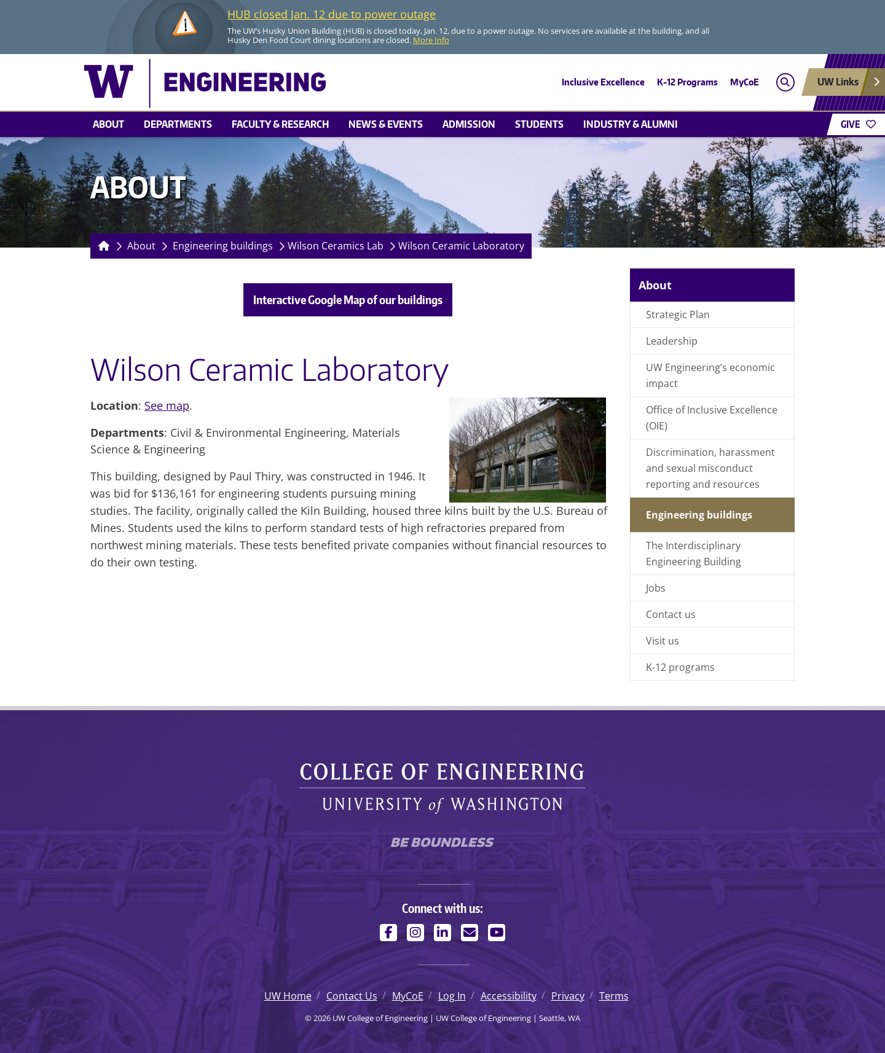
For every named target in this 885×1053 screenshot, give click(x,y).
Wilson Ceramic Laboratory (461, 245)
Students (539, 124)
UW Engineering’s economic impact (710, 375)
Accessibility (509, 996)
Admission (468, 124)
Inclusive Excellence (603, 82)
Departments (178, 124)
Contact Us (351, 996)
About (108, 124)
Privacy (567, 996)
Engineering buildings (223, 245)
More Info (431, 39)
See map (166, 405)
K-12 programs (680, 667)
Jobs (656, 588)
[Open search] (785, 82)
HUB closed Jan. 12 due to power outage (331, 14)
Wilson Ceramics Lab (336, 245)
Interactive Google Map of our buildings (347, 299)
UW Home (288, 996)
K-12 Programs (687, 82)
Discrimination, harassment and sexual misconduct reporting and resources (710, 468)
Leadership (672, 341)
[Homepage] (101, 246)
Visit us (662, 641)
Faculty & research (280, 124)
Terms (614, 996)
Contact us (671, 614)
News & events (385, 124)
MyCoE (744, 82)
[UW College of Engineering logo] (353, 83)
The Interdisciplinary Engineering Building (693, 553)
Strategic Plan (678, 314)
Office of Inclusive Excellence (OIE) (711, 418)
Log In (452, 996)
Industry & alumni (630, 124)
